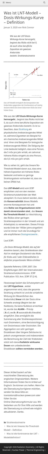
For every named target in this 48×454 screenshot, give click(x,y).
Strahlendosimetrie (16, 422)
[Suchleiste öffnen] (44, 2)
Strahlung (23, 129)
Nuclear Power (18, 450)
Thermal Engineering (35, 450)
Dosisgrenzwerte (29, 234)
